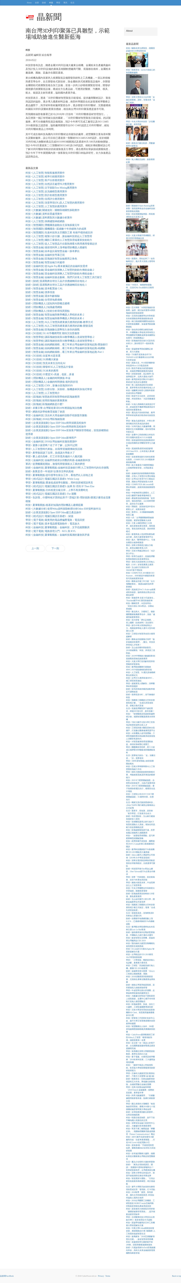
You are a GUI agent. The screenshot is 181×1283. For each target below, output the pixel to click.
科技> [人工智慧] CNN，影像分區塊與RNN (49, 385)
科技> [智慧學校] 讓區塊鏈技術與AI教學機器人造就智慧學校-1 (60, 340)
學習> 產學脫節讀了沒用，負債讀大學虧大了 (50, 452)
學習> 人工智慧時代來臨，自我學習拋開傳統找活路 (54, 449)
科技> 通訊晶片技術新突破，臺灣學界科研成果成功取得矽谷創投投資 (140, 415)
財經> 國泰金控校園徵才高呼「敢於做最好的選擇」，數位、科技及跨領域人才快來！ (140, 642)
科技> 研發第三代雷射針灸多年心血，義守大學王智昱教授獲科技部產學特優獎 (140, 1021)
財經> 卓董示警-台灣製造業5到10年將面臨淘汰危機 (54, 408)
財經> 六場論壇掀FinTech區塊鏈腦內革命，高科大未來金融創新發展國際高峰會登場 (140, 1250)
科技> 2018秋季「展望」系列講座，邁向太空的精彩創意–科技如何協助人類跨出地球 (140, 1195)
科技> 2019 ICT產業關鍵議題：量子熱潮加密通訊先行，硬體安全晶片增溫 (140, 788)
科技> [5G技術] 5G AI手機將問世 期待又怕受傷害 (52, 333)
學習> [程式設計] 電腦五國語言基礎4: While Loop (52, 478)
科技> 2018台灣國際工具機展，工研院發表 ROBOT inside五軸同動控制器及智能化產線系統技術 (140, 1203)
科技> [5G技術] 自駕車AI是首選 (43, 355)
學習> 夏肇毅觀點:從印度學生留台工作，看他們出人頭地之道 (59, 475)
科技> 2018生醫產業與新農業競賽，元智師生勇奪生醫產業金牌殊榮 (140, 979)
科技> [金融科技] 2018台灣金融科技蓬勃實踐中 (51, 441)
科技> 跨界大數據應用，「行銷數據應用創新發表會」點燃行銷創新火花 (140, 1098)
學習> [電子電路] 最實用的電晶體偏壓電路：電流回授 (55, 520)
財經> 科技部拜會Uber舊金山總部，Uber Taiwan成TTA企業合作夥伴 (140, 871)
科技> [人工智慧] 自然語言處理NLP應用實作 (50, 184)
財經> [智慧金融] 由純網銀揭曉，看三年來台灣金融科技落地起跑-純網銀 (65, 348)
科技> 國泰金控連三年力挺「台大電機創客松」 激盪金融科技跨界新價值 (140, 584)
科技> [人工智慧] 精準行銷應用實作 (45, 176)
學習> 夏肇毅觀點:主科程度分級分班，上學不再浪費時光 (57, 490)
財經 (44, 3)
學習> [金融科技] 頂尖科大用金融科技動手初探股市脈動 (56, 415)
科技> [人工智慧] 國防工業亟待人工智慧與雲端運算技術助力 (59, 240)
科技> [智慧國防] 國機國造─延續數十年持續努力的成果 (56, 228)
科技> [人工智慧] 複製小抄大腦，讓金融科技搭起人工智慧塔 (59, 236)
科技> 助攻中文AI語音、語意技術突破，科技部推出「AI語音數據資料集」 (140, 399)
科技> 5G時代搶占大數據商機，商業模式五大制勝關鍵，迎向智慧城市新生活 (140, 429)
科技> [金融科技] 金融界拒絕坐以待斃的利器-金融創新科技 (58, 460)
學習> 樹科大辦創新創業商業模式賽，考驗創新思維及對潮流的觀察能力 (140, 775)
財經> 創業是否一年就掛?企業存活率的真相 (50, 471)
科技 (51, 3)
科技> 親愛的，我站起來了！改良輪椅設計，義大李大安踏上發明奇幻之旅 (140, 261)
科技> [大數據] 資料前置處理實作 (44, 213)
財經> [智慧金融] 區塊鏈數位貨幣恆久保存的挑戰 (53, 329)
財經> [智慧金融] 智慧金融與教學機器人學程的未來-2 (55, 314)
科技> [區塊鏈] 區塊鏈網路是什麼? (44, 404)
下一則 (55, 548)
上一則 (35, 548)
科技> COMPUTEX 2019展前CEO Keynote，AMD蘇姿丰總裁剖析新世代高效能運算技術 (140, 575)
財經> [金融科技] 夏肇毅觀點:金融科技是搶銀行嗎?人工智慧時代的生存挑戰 (67, 467)
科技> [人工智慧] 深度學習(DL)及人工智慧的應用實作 (55, 202)
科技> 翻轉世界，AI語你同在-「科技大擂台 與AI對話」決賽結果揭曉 (140, 606)
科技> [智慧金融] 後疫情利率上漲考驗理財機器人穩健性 (56, 247)
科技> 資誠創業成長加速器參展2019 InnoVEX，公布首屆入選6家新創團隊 (140, 451)
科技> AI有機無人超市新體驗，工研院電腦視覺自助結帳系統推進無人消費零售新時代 (140, 736)
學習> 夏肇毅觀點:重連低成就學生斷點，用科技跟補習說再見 (59, 482)
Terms (107, 1276)
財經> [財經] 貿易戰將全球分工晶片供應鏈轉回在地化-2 (56, 281)
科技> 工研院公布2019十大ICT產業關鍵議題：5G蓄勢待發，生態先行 (140, 797)
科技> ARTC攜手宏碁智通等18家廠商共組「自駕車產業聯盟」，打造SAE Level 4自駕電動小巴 (140, 1140)
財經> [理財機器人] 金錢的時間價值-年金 (48, 378)
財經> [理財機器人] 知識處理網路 (44, 307)
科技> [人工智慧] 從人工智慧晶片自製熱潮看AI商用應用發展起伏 (61, 243)
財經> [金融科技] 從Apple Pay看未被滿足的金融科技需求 (57, 266)
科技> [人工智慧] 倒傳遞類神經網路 (45, 221)
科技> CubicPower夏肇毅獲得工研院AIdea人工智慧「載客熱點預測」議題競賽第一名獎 (140, 1037)
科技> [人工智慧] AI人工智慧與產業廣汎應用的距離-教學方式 (59, 322)
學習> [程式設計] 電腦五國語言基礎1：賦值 (49, 516)
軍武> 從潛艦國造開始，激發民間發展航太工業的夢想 (55, 464)
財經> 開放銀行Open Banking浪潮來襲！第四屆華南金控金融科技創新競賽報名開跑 (140, 208)
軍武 (65, 3)
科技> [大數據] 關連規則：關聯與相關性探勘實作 (53, 210)
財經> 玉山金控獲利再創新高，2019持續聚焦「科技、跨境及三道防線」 (140, 650)
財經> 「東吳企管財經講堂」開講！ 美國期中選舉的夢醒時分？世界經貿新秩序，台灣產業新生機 (140, 1167)
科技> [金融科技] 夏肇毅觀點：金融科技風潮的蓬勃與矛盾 (58, 534)
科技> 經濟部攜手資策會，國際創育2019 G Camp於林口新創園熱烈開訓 (140, 844)
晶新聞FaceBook (7, 1276)
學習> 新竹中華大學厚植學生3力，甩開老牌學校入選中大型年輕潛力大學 (140, 628)
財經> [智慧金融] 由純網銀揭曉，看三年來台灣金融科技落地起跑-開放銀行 (67, 344)
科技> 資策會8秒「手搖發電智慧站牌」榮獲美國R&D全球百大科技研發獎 (140, 1148)
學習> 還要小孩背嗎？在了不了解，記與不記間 (51, 445)
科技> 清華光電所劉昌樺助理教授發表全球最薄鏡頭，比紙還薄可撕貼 (140, 863)
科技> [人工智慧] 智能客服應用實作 (45, 172)
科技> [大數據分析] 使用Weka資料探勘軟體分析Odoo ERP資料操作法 (63, 508)
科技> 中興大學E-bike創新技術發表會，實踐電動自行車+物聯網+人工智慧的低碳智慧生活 (140, 1231)
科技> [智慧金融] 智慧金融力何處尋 (45, 262)
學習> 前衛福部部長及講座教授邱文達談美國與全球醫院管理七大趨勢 (140, 443)
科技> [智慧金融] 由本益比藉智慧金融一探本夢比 (53, 251)
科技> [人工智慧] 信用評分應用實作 (45, 199)
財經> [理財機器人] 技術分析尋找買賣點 (48, 311)
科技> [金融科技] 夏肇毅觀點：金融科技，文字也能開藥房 (58, 527)
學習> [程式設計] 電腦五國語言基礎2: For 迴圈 (51, 493)
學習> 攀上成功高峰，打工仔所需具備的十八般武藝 (54, 456)
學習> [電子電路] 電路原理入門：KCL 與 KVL (51, 531)
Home (29, 3)
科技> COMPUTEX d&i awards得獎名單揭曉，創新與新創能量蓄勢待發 (140, 487)
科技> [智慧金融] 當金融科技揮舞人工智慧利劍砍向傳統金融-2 (60, 269)
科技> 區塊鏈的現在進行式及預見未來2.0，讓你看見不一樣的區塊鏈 (140, 343)
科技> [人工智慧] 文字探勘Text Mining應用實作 (51, 187)
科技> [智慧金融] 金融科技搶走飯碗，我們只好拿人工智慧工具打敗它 (64, 277)
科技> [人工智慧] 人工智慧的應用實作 (46, 206)
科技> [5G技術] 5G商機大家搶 (42, 359)
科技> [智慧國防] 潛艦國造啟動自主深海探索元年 (53, 225)
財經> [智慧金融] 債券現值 (40, 292)
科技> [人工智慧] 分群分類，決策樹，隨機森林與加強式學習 (59, 389)
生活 (72, 3)
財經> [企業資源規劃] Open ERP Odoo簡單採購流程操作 (56, 422)
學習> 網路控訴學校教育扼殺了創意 (45, 411)
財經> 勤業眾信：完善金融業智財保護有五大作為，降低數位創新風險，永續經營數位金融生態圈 (140, 1081)
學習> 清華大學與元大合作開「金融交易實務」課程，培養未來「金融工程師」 (140, 100)
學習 (58, 3)
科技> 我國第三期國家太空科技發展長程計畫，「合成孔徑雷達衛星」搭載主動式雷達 (140, 703)
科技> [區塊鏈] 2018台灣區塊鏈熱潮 (45, 419)
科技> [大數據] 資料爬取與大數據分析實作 (49, 217)
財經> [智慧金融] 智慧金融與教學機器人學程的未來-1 (55, 318)
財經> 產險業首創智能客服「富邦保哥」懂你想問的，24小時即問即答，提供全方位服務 (140, 501)
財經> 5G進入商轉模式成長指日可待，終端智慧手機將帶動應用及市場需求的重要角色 (140, 407)
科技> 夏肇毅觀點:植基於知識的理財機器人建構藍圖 (54, 505)
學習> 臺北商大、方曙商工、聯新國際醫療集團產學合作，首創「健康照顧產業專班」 (140, 614)
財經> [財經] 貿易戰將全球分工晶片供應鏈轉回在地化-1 (56, 284)
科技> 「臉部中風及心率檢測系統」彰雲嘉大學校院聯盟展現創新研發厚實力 (140, 1068)
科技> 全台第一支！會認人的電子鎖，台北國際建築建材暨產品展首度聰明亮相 (140, 1046)
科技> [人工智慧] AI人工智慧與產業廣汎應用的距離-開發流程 (59, 325)
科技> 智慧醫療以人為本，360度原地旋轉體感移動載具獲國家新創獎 (140, 1029)
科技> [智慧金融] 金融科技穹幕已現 (45, 255)
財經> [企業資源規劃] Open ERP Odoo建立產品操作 (53, 512)
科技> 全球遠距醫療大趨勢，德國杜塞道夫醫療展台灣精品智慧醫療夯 (140, 1156)
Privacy (101, 1276)
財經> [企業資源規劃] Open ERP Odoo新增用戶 (51, 437)
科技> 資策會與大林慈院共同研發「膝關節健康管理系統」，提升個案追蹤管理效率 (140, 1211)
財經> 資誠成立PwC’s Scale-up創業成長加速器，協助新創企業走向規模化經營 (140, 592)
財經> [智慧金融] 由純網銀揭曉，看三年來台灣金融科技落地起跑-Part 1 (65, 352)
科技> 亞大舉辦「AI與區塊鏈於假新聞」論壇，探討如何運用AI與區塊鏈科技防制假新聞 (140, 310)
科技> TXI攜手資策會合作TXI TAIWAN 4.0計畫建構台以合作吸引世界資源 (140, 357)
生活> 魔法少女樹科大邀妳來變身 (140, 1162)
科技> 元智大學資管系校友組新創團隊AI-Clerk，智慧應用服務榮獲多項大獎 (140, 1012)
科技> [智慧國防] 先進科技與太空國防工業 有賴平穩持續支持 (59, 232)
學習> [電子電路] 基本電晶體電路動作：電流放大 (53, 523)
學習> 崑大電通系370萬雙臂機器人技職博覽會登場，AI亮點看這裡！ (140, 468)
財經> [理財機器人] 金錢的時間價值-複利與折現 (52, 381)
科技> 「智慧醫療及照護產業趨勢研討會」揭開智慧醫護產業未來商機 (140, 717)
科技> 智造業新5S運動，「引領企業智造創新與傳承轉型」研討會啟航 (140, 1181)
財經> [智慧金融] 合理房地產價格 (44, 299)
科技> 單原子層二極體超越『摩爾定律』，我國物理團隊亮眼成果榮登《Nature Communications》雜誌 (140, 1131)
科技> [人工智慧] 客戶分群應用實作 (45, 180)
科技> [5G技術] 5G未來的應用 (42, 370)
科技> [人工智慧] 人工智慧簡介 (43, 393)
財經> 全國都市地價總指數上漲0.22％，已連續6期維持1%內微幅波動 (140, 921)
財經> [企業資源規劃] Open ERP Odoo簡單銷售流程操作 (56, 426)
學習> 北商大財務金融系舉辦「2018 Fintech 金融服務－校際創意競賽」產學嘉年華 (140, 1090)
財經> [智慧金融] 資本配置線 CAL (44, 288)
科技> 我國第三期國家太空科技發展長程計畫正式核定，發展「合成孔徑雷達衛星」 (140, 907)
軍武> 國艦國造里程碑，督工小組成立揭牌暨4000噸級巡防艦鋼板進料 (140, 750)
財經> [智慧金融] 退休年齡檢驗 (43, 296)
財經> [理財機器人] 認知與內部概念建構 (48, 303)
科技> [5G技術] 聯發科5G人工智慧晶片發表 (49, 367)
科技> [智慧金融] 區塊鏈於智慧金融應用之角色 (51, 258)
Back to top (176, 1276)
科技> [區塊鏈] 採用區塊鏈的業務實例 (46, 400)
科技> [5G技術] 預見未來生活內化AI (45, 363)
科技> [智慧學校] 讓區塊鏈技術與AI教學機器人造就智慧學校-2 (60, 337)
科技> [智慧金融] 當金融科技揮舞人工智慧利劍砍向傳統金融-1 (60, 273)
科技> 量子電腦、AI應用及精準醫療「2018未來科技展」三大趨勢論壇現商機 (140, 1059)
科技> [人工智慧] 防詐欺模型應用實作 (46, 195)
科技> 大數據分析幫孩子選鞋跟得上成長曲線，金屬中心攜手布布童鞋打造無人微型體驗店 (140, 999)
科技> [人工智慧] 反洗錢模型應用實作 (46, 191)
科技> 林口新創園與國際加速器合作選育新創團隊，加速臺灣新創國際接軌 (140, 324)
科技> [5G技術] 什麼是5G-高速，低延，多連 (50, 374)
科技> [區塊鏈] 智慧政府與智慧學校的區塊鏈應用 (53, 396)
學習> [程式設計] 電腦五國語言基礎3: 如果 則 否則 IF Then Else (60, 486)
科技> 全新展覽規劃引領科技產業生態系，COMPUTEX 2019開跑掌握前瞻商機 (140, 459)
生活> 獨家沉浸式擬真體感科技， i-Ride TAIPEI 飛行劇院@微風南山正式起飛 (140, 805)
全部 (37, 3)
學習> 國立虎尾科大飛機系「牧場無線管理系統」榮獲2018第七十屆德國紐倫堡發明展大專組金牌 (140, 1106)
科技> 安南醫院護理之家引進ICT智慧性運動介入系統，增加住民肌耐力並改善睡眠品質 (140, 824)
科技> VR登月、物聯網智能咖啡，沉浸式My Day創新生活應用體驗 (140, 287)
